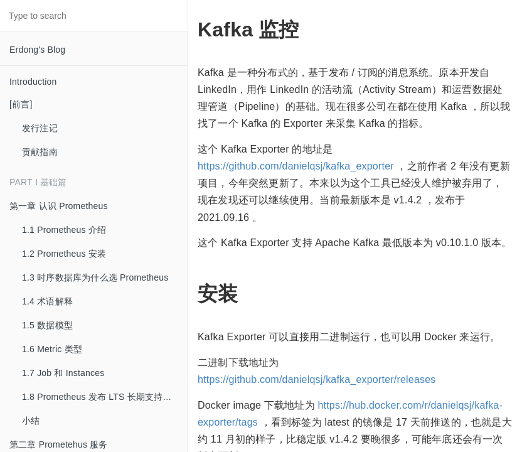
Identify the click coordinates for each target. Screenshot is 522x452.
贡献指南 (40, 152)
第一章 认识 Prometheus (58, 206)
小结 (31, 421)
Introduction (33, 82)
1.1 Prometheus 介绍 (64, 230)
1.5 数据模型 (47, 325)
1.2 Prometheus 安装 (64, 254)
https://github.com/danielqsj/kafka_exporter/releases (317, 379)
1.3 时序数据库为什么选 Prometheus (95, 277)
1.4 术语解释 (47, 301)
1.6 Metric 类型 (52, 349)
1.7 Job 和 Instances (63, 373)
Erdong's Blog (37, 50)
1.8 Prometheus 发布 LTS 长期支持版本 (101, 397)
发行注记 (40, 128)
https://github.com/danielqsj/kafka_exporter (296, 166)
